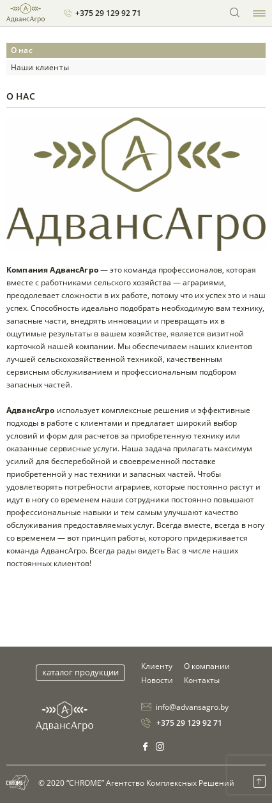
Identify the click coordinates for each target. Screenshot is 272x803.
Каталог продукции (80, 672)
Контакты (202, 680)
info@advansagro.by (192, 707)
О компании (207, 666)
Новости (157, 680)
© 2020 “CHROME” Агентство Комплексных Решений (120, 782)
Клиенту (156, 666)
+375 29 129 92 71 (108, 13)
